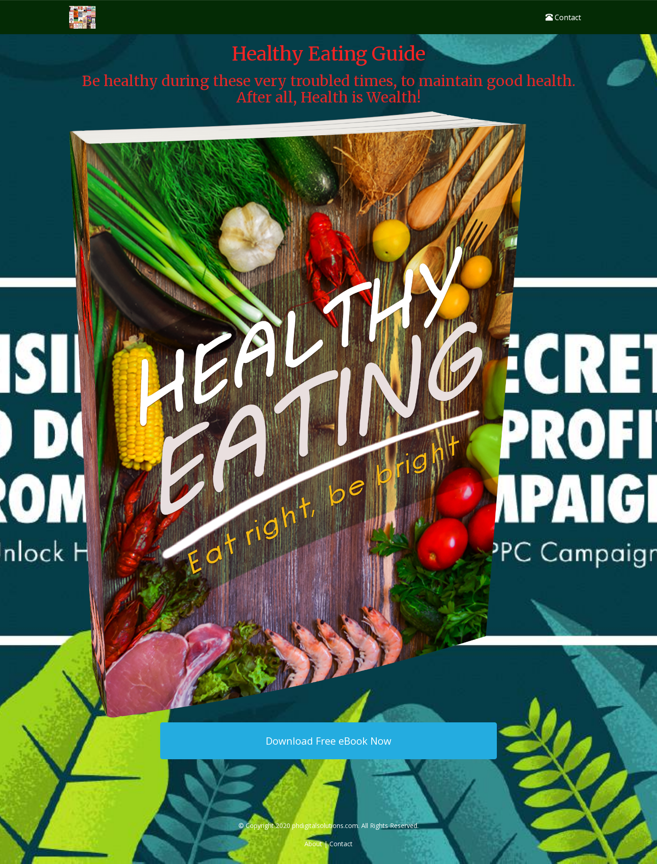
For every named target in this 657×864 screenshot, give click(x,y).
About (313, 843)
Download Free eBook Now (328, 740)
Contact (563, 17)
